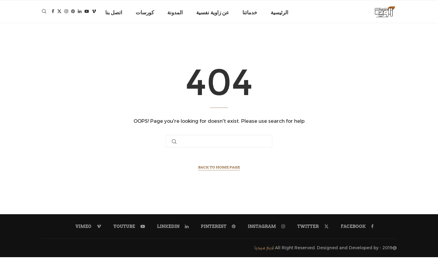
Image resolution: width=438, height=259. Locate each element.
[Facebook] (53, 12)
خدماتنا (249, 12)
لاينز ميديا (264, 250)
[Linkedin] (80, 12)
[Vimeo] (94, 12)
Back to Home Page (219, 169)
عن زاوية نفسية (212, 12)
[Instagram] (66, 12)
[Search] (44, 12)
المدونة (175, 12)
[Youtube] (87, 12)
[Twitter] (59, 12)
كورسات (145, 12)
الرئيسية (279, 12)
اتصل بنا (113, 12)
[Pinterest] (73, 12)
